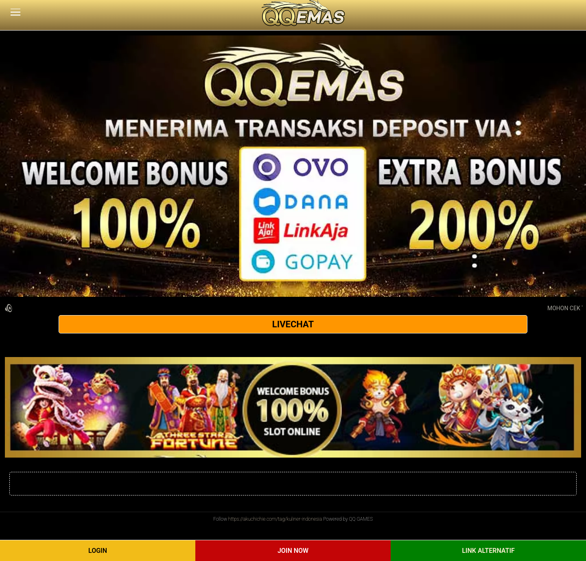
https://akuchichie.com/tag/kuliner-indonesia (275, 519)
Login (97, 550)
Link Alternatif (488, 550)
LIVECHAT (293, 324)
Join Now (293, 550)
